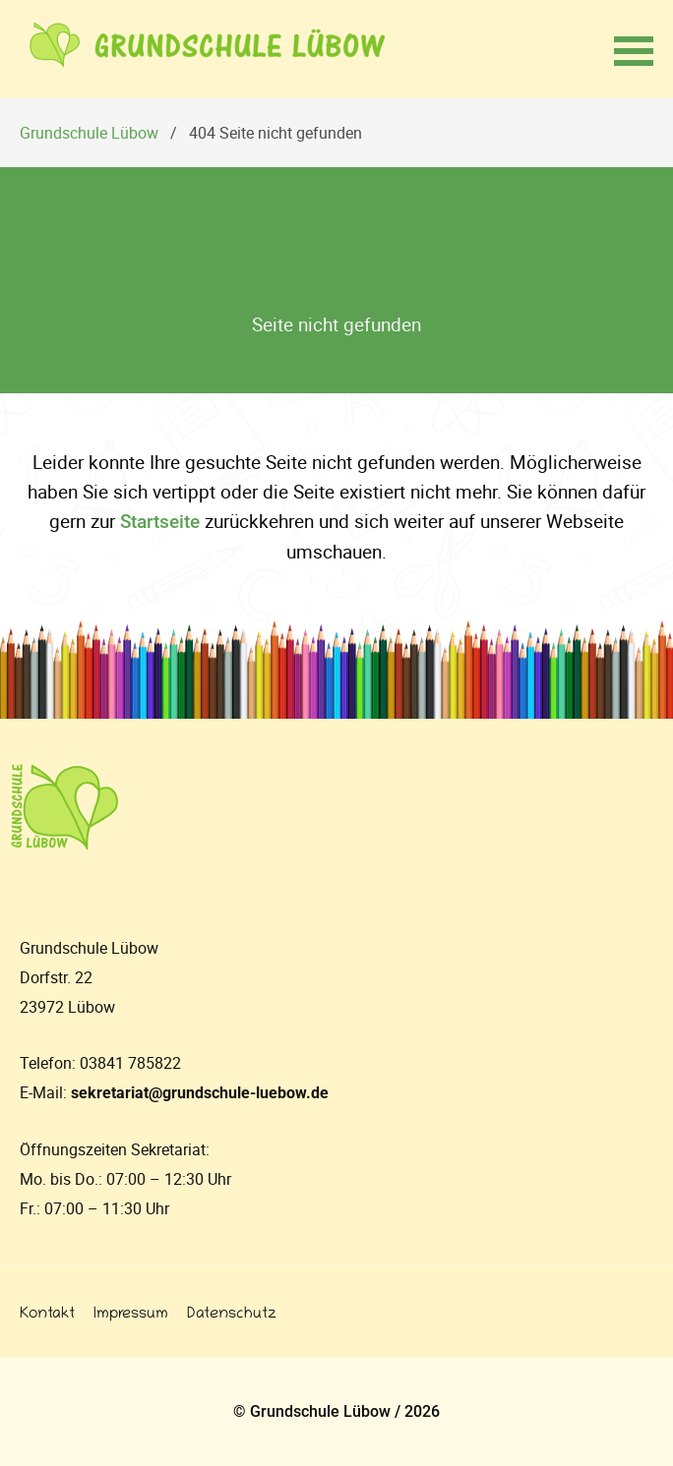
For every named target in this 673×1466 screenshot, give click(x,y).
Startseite (160, 521)
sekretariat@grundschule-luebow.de (200, 1093)
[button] (633, 49)
